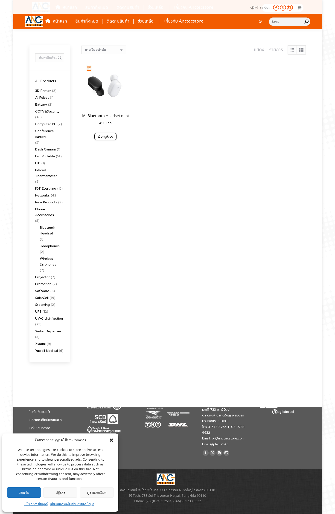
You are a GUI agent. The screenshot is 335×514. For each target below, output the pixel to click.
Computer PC (45, 124)
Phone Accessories (44, 212)
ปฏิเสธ (60, 492)
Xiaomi (40, 343)
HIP (37, 163)
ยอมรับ (24, 492)
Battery (41, 104)
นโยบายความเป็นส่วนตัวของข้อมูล (72, 504)
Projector (42, 277)
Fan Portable (45, 156)
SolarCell (42, 297)
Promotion (43, 284)
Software (42, 291)
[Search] (289, 21)
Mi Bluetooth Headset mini (105, 116)
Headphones (50, 246)
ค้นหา (59, 57)
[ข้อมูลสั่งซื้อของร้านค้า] (103, 50)
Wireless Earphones (48, 261)
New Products (46, 202)
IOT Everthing (45, 188)
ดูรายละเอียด (97, 492)
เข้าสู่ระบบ (259, 7)
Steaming (42, 304)
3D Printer (43, 90)
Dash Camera (45, 149)
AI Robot (42, 97)
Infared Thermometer (46, 173)
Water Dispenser (48, 331)
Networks (42, 195)
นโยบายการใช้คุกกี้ (36, 504)
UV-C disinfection (49, 318)
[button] (111, 440)
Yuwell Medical (46, 350)
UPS (38, 311)
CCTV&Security (47, 111)
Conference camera (44, 134)
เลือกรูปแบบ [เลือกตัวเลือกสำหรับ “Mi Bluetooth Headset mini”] (105, 137)
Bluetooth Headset (47, 230)
